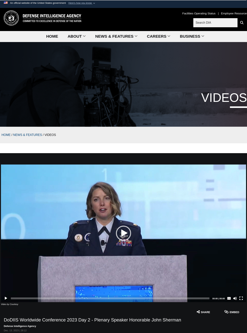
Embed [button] (231, 312)
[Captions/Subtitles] (229, 298)
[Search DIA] (216, 22)
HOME (6, 134)
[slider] (110, 298)
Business (192, 36)
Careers (159, 36)
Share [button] (203, 312)
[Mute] (235, 298)
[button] (82, 3)
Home (52, 36)
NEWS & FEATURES (27, 134)
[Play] (6, 298)
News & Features (116, 36)
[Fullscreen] (241, 298)
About (77, 36)
